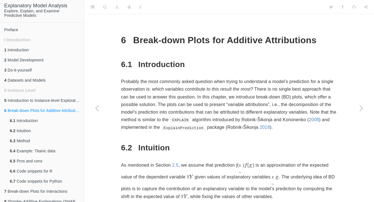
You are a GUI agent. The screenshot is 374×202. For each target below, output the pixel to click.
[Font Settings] (117, 7)
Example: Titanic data (32, 151)
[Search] (105, 7)
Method (20, 141)
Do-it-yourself (18, 70)
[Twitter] (331, 7)
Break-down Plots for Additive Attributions (43, 110)
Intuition (20, 130)
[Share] (366, 7)
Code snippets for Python (36, 181)
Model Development (24, 60)
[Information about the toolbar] (140, 7)
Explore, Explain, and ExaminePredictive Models (35, 10)
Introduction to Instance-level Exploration (42, 100)
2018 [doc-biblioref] (265, 127)
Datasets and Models (24, 80)
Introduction (16, 50)
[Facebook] (342, 7)
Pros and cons (26, 161)
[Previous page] (97, 108)
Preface (11, 29)
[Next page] (361, 108)
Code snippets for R (31, 171)
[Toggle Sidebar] (92, 7)
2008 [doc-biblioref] (314, 119)
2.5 (175, 165)
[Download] (129, 7)
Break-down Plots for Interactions (35, 191)
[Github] (354, 7)
